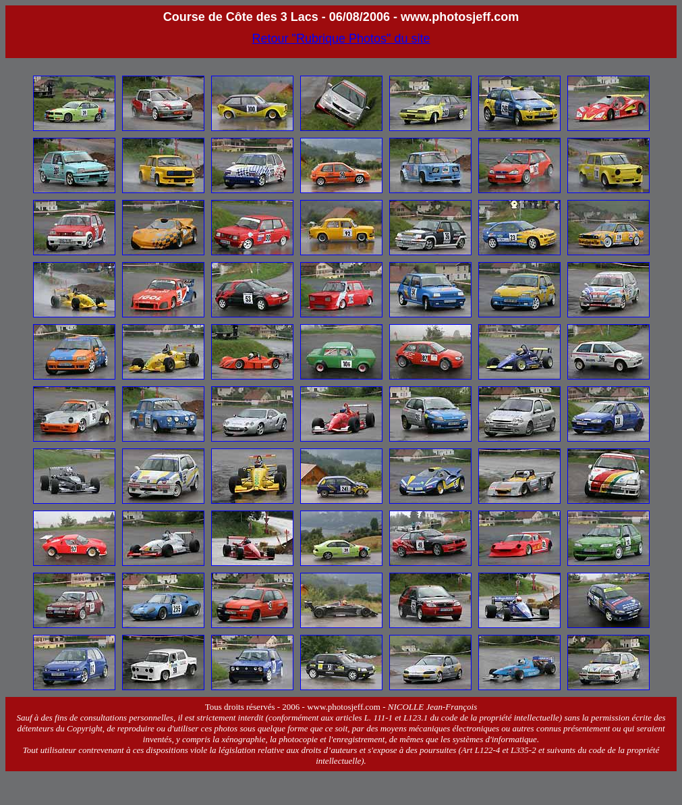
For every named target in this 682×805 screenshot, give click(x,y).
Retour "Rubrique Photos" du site (341, 38)
